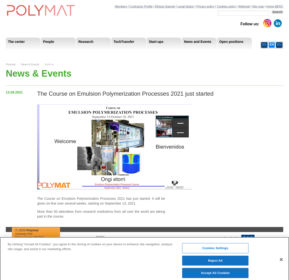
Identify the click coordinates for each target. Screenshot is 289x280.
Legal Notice (186, 6)
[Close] (281, 261)
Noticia (49, 64)
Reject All (215, 263)
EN (272, 44)
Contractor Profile (141, 6)
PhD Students (115, 53)
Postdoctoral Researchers (80, 53)
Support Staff (45, 53)
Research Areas (20, 53)
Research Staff (19, 53)
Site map (258, 6)
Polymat (10, 64)
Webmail (244, 6)
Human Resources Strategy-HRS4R (175, 53)
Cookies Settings (215, 250)
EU (279, 44)
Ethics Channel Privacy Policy (230, 53)
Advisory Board (83, 53)
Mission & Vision (20, 53)
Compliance (135, 53)
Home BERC (274, 6)
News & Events (30, 64)
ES (264, 44)
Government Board (52, 53)
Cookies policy (226, 6)
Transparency (110, 53)
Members (121, 6)
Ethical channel (165, 6)
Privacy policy (205, 6)
